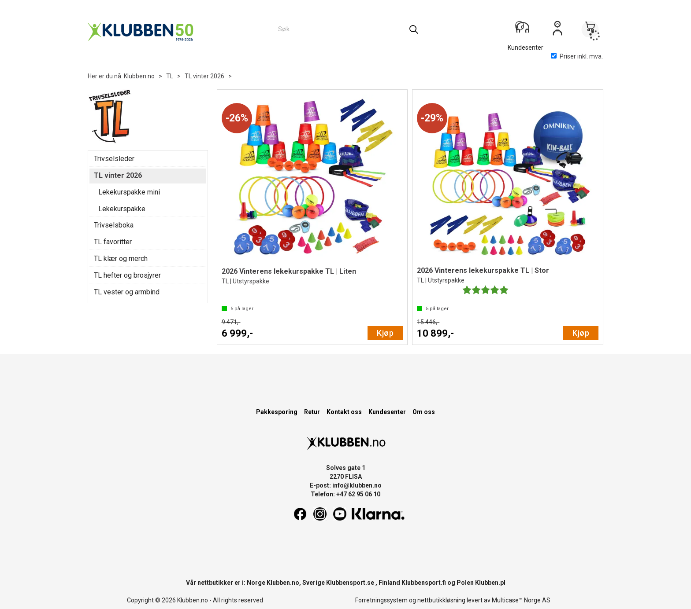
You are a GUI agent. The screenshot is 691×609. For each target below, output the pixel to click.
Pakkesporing (276, 411)
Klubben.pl (490, 582)
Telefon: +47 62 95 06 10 (345, 494)
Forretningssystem (381, 600)
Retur (312, 411)
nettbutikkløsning (441, 600)
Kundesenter (387, 411)
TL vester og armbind (127, 292)
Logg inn (557, 31)
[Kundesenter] (525, 30)
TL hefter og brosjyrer (127, 275)
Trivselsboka (114, 225)
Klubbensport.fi (423, 582)
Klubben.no (139, 76)
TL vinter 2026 (204, 76)
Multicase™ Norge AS (521, 600)
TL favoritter (113, 242)
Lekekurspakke (121, 209)
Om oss (423, 411)
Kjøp (385, 333)
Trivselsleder (114, 158)
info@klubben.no (357, 485)
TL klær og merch (121, 258)
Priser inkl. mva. (577, 56)
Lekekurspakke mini (129, 192)
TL (169, 76)
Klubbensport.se (350, 582)
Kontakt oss (344, 411)
